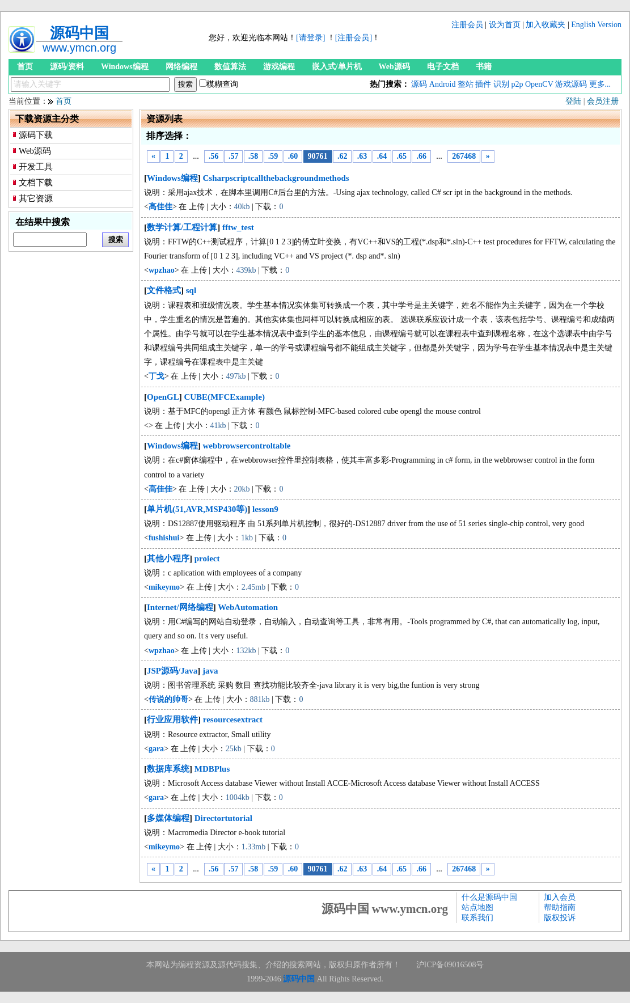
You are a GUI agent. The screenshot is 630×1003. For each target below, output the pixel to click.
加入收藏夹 (545, 24)
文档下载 (36, 182)
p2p (517, 84)
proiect (207, 558)
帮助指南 (560, 907)
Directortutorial (223, 818)
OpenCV (539, 84)
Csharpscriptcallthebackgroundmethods (276, 178)
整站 (465, 84)
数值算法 (230, 66)
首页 (25, 66)
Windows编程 (125, 66)
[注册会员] (353, 37)
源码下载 (36, 134)
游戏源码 (571, 84)
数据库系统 (168, 768)
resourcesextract (233, 719)
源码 (419, 84)
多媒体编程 (168, 818)
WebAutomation (248, 607)
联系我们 (477, 917)
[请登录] (310, 37)
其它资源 (36, 198)
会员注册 (603, 101)
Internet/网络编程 (180, 607)
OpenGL (163, 396)
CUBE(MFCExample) (224, 396)
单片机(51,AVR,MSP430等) (197, 509)
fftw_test (238, 227)
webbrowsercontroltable (247, 445)
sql (191, 290)
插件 (483, 84)
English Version (596, 24)
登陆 (573, 101)
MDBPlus (212, 768)
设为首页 (505, 24)
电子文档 (443, 66)
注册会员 (467, 24)
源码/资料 (67, 66)
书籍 (484, 66)
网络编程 (181, 66)
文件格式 (164, 290)
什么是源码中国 (489, 897)
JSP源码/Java (172, 670)
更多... (600, 84)
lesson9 (265, 509)
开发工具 (36, 166)
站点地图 (477, 907)
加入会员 (560, 897)
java (210, 670)
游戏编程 (279, 66)
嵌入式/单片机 (337, 66)
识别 (501, 84)
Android (442, 84)
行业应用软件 (172, 719)
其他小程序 (168, 558)
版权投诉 (560, 917)
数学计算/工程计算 (182, 227)
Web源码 (394, 66)
